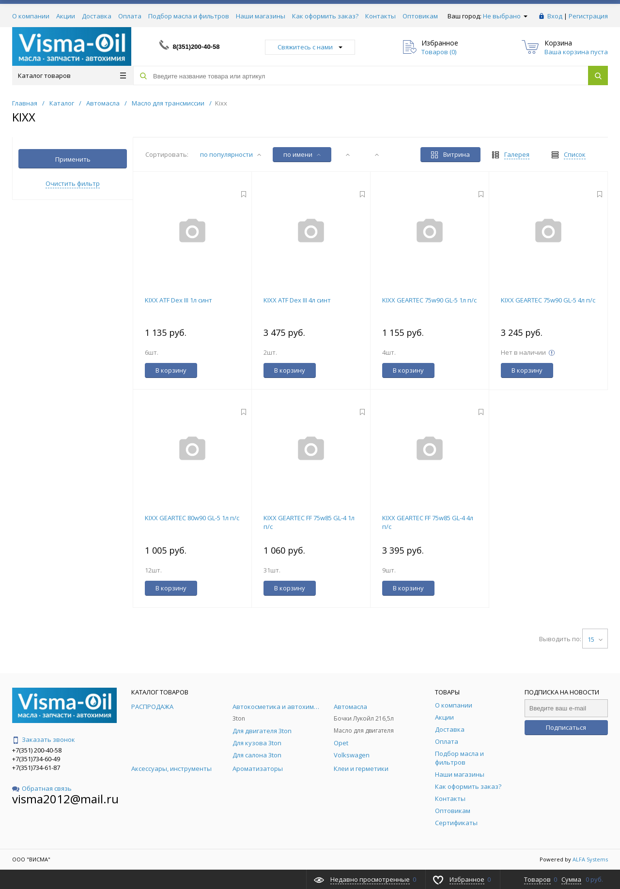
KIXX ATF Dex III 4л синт (297, 300)
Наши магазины (260, 16)
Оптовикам (420, 16)
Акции (65, 16)
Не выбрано (505, 16)
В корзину (170, 370)
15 (595, 639)
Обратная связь (42, 788)
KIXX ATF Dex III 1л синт (178, 300)
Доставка (96, 16)
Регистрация (588, 16)
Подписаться (566, 727)
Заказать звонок (43, 739)
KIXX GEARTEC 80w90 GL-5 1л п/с (192, 517)
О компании (30, 16)
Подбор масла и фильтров (188, 16)
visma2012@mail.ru (65, 799)
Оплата (129, 16)
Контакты (380, 16)
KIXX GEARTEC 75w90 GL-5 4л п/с (548, 300)
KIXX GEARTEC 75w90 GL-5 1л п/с (429, 300)
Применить (73, 159)
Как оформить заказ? (325, 16)
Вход (554, 16)
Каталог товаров (72, 75)
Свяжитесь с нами (310, 47)
